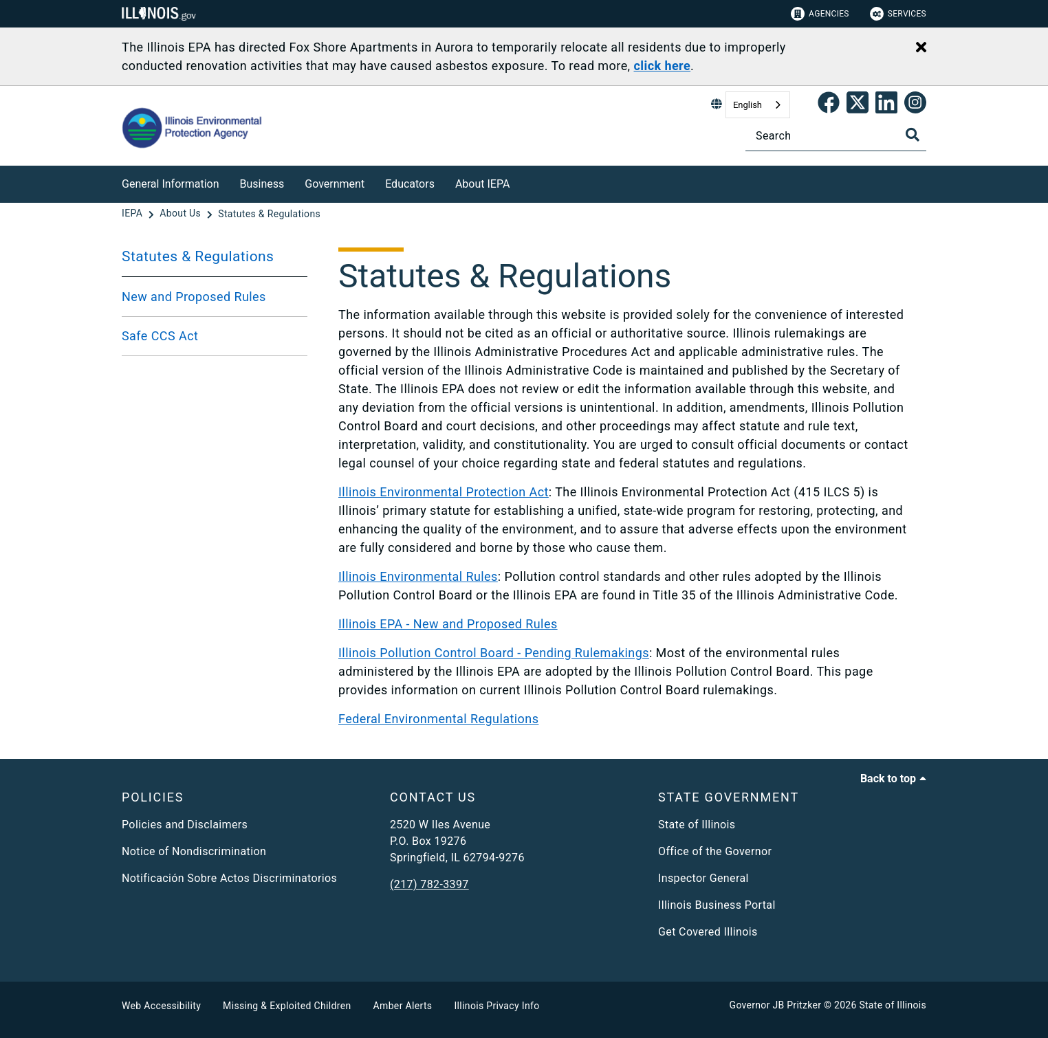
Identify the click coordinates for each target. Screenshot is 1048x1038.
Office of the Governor (715, 851)
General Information (170, 183)
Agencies (820, 14)
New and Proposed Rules (194, 296)
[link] (829, 105)
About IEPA (482, 183)
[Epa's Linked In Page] (886, 105)
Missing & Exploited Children (287, 1005)
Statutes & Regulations (198, 256)
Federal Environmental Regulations (438, 718)
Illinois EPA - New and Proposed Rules (448, 624)
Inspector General (703, 878)
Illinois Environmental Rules (418, 576)
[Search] (835, 136)
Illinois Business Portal (717, 905)
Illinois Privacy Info (496, 1005)
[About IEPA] (520, 182)
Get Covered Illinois (708, 931)
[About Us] (182, 213)
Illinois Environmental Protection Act (443, 492)
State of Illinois (696, 824)
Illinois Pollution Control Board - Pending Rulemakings (493, 652)
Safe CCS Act (160, 336)
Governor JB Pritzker (776, 1005)
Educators (410, 183)
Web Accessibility (161, 1005)
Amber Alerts (403, 1005)
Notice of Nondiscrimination (194, 851)
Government (334, 183)
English (747, 105)
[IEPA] (133, 213)
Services (898, 14)
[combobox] (757, 104)
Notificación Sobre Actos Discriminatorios (229, 878)
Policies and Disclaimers (185, 824)
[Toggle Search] (912, 135)
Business (262, 183)
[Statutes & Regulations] (269, 213)
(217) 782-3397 (429, 884)
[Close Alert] (921, 48)
